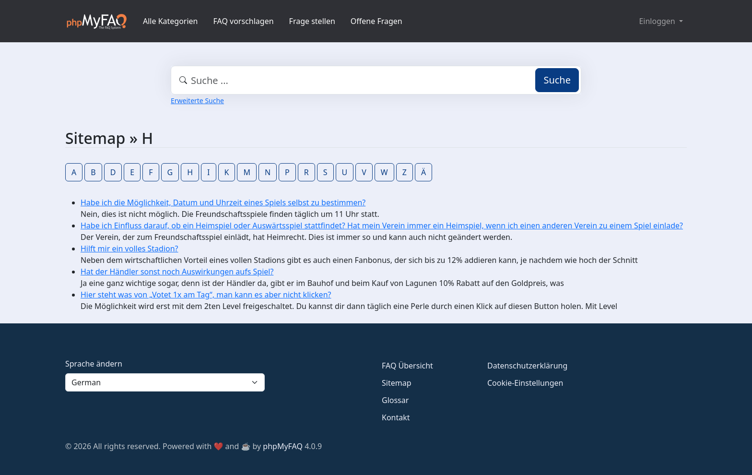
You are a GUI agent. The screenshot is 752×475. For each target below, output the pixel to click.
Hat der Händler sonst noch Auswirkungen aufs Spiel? (177, 271)
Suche (557, 79)
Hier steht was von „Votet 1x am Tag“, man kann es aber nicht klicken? (206, 294)
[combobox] (376, 80)
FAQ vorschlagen (243, 21)
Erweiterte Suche (197, 100)
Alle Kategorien (170, 21)
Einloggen (658, 21)
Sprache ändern (93, 363)
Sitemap (396, 383)
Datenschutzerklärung (527, 365)
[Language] (165, 382)
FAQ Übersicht (407, 365)
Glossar (395, 400)
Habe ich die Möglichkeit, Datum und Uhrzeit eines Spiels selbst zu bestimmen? (223, 202)
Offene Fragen (376, 21)
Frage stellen (312, 21)
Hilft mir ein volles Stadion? (129, 248)
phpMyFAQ (283, 446)
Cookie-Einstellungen (525, 383)
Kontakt (396, 417)
